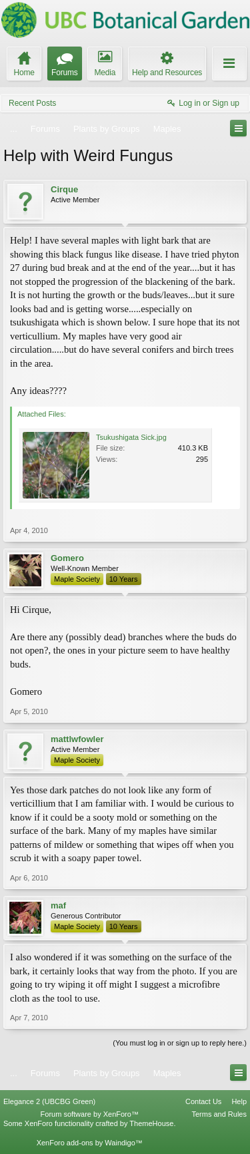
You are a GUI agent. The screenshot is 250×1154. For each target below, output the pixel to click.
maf (58, 905)
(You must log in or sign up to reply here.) (180, 1043)
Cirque (64, 189)
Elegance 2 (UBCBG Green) (49, 1101)
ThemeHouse (151, 1123)
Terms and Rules (219, 1114)
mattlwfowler (77, 739)
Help (239, 1101)
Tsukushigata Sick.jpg (131, 437)
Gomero (67, 558)
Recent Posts (32, 103)
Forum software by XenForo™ (90, 1114)
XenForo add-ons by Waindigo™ (90, 1143)
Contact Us (203, 1101)
